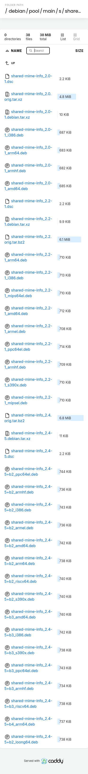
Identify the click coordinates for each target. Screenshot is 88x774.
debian (17, 11)
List (63, 37)
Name (17, 50)
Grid (76, 37)
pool (34, 11)
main (49, 11)
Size (79, 51)
